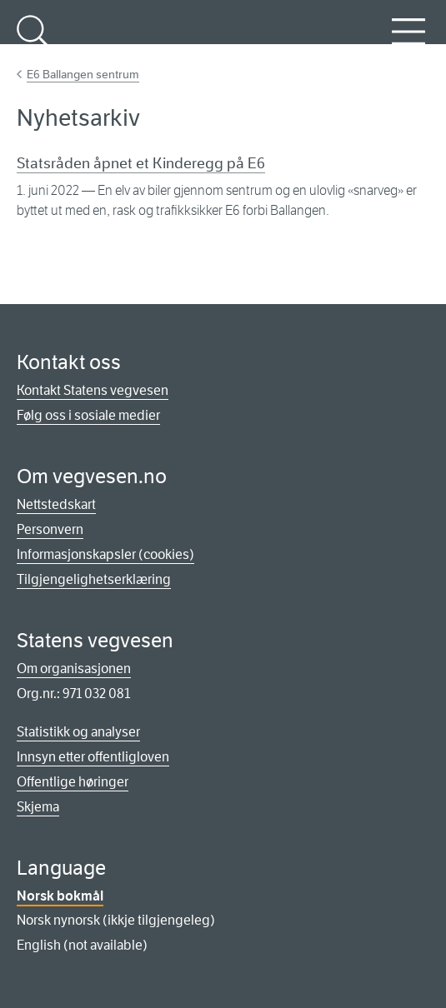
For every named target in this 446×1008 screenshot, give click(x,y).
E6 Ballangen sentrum (83, 74)
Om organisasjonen (74, 668)
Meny (408, 41)
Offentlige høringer (72, 782)
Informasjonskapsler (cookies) (105, 554)
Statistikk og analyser (78, 732)
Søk (33, 41)
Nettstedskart (56, 504)
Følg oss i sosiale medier (88, 415)
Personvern (50, 529)
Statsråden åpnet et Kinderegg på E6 (141, 163)
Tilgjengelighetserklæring (94, 579)
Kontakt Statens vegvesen (92, 390)
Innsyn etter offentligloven (93, 757)
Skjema (38, 807)
